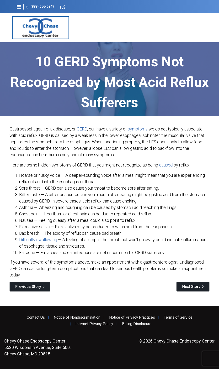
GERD (82, 128)
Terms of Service (178, 317)
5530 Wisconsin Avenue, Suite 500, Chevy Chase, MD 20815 (37, 347)
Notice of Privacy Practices (132, 317)
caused (166, 164)
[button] (18, 7)
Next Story (191, 286)
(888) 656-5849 (40, 6)
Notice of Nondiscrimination (77, 317)
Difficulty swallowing (38, 239)
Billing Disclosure (136, 324)
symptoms (138, 128)
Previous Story (28, 286)
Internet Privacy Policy (94, 324)
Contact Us (36, 317)
